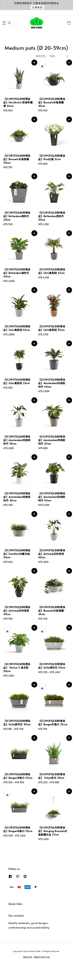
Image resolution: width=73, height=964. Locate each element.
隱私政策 (27, 957)
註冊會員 (37, 7)
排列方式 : (41, 56)
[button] (4, 23)
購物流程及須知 (42, 957)
